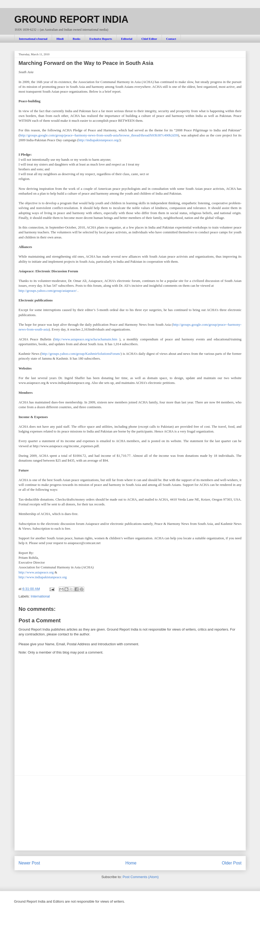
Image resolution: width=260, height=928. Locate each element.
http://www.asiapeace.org (36, 572)
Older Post (232, 863)
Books (77, 38)
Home (131, 863)
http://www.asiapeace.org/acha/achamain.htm (85, 339)
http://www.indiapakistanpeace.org (43, 577)
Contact (171, 38)
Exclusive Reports (100, 38)
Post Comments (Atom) (141, 877)
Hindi (60, 38)
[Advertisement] (130, 813)
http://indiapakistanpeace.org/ (98, 140)
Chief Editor (149, 38)
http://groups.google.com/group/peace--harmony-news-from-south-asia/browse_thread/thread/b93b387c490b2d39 (99, 135)
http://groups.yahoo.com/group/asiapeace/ (48, 291)
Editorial (126, 38)
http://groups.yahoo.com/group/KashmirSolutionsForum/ (81, 354)
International (40, 596)
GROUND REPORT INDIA (71, 19)
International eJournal (33, 38)
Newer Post (29, 863)
